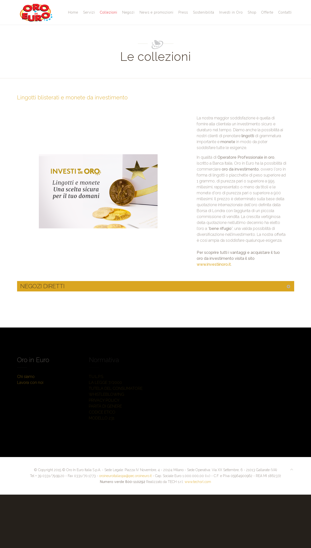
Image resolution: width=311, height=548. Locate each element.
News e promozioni (156, 12)
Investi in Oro (231, 12)
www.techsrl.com (198, 482)
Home (73, 12)
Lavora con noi (30, 382)
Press (183, 12)
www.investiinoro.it (214, 264)
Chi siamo (26, 376)
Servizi (89, 12)
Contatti (285, 12)
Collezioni (108, 12)
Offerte (267, 12)
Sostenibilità (203, 12)
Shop (252, 12)
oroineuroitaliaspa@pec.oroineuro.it (125, 476)
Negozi (128, 12)
